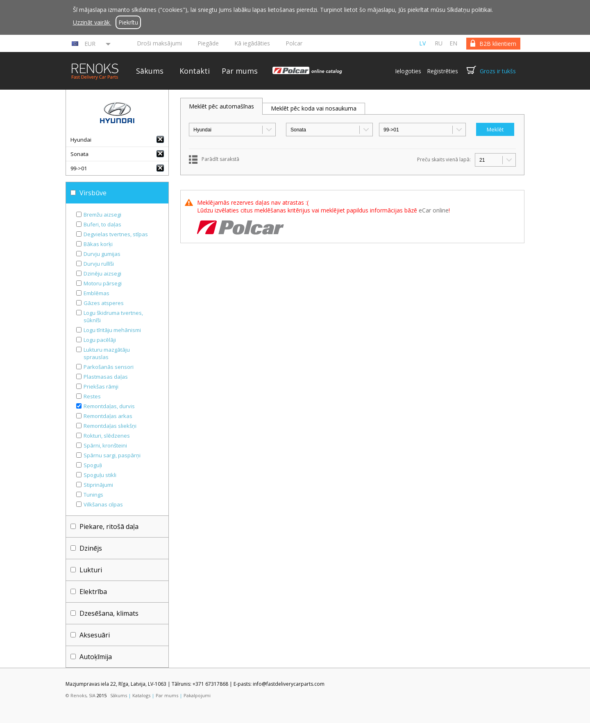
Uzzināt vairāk (92, 22)
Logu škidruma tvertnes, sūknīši (113, 316)
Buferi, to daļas (102, 224)
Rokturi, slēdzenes (107, 435)
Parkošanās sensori (109, 367)
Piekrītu (128, 22)
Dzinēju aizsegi (102, 273)
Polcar (294, 43)
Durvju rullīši (99, 263)
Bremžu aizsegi (102, 214)
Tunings (93, 494)
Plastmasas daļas (106, 376)
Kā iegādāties (252, 43)
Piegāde (208, 43)
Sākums (149, 71)
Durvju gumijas (102, 254)
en (453, 43)
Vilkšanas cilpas (103, 504)
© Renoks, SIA (80, 695)
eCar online (434, 210)
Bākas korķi (98, 244)
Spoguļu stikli (100, 475)
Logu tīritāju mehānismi (112, 330)
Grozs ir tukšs (498, 71)
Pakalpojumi (197, 695)
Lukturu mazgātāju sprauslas (107, 353)
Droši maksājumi (159, 43)
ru (438, 43)
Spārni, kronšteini (105, 445)
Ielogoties (408, 71)
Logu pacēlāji (100, 339)
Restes (92, 396)
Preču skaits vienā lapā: (444, 159)
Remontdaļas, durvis (109, 406)
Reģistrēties (442, 71)
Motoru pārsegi (103, 283)
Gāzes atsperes (104, 303)
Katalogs (141, 695)
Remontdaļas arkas (108, 416)
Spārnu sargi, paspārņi (112, 455)
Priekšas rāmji (101, 386)
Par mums (240, 71)
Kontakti (194, 71)
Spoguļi (93, 465)
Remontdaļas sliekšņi (110, 425)
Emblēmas (96, 293)
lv (422, 43)
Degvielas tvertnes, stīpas (116, 234)
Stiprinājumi (98, 484)
